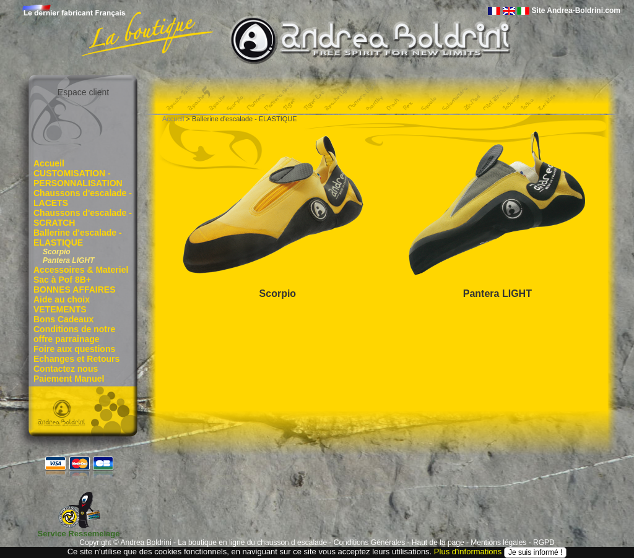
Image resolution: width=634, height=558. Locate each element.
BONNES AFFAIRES (74, 289)
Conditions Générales (369, 542)
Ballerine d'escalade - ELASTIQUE (77, 237)
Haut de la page (438, 542)
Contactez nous (65, 369)
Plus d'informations (468, 551)
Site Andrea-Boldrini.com (575, 10)
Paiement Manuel (68, 379)
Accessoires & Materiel (80, 270)
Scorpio (57, 251)
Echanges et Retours (76, 359)
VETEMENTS (60, 309)
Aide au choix (61, 299)
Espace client (83, 92)
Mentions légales (498, 542)
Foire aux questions (74, 349)
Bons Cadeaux (63, 319)
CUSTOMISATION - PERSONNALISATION (78, 178)
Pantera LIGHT (68, 260)
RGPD (544, 542)
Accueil (48, 163)
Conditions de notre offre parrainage (74, 334)
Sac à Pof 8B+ (62, 280)
